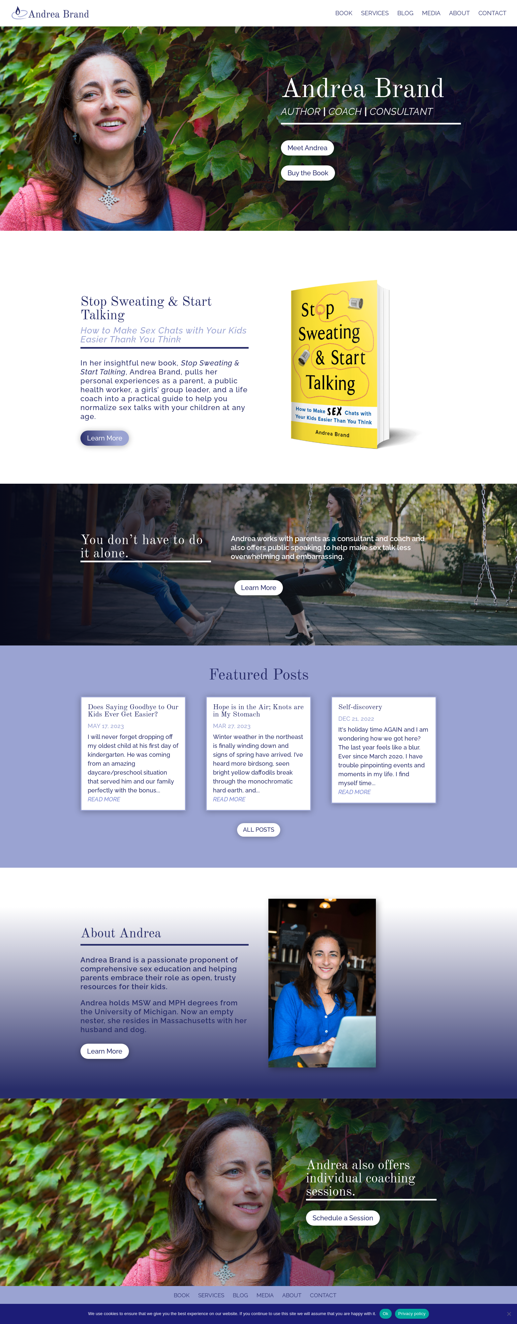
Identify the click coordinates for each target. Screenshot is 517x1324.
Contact (492, 14)
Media (431, 14)
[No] (508, 1313)
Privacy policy (412, 1313)
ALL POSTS (258, 829)
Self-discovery (360, 707)
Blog (405, 14)
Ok (385, 1313)
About (459, 14)
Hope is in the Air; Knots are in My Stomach (258, 711)
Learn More (104, 438)
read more (104, 799)
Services (375, 14)
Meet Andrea (307, 148)
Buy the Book (308, 173)
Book (343, 14)
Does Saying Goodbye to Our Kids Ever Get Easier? (133, 711)
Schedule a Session (343, 1218)
